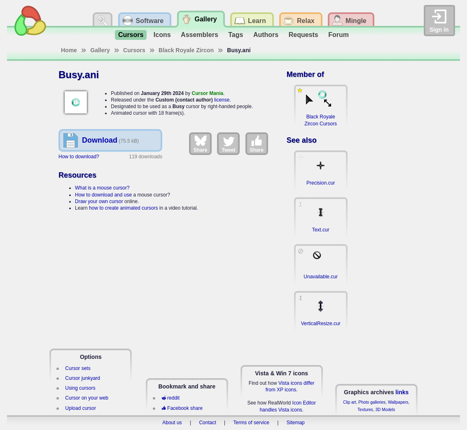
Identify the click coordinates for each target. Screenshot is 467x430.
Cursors (130, 34)
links (402, 392)
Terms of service (251, 422)
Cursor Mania (207, 93)
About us (172, 422)
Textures (365, 409)
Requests (303, 34)
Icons (162, 34)
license (221, 100)
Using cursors (80, 388)
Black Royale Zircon (186, 50)
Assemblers (199, 34)
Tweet (228, 143)
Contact (207, 422)
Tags (235, 34)
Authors (265, 34)
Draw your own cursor (99, 201)
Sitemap (296, 422)
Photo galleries (371, 402)
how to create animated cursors (123, 208)
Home (69, 50)
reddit (170, 398)
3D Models (385, 409)
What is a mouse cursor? (102, 188)
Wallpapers (398, 402)
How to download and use (103, 195)
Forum (338, 34)
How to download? (78, 157)
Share (200, 143)
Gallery (100, 50)
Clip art (349, 402)
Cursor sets (77, 368)
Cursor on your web (86, 398)
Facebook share (182, 408)
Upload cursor (80, 408)
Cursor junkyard (82, 378)
